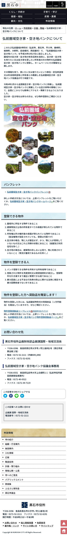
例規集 (8, 484)
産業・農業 (50, 16)
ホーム (18, 28)
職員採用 (9, 461)
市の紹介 (9, 439)
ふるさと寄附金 (12, 488)
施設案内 (9, 448)
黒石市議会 (10, 492)
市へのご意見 (11, 475)
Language (49, 5)
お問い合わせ (11, 522)
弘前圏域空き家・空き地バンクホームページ (31, 201)
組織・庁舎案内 (12, 443)
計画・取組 (39, 28)
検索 (62, 5)
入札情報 (9, 452)
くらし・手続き (17, 11)
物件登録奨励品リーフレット (26, 310)
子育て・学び (50, 11)
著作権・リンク (12, 525)
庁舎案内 (56, 5)
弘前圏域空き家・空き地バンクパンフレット (28, 191)
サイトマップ (47, 525)
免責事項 (41, 522)
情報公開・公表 (12, 470)
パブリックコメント (14, 479)
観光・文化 (17, 21)
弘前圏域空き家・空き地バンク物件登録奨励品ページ (33, 317)
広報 (7, 457)
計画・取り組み (12, 466)
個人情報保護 (27, 522)
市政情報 (50, 21)
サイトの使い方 (30, 525)
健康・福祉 (17, 16)
